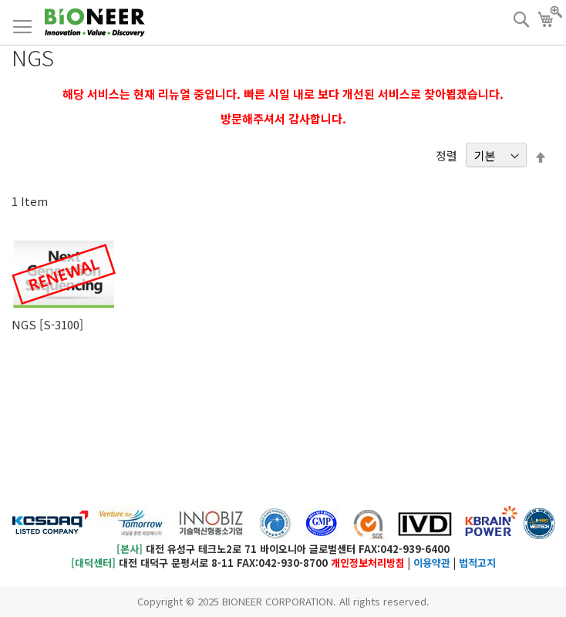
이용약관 (431, 562)
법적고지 (477, 562)
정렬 (446, 155)
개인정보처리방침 (368, 562)
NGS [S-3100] (47, 324)
